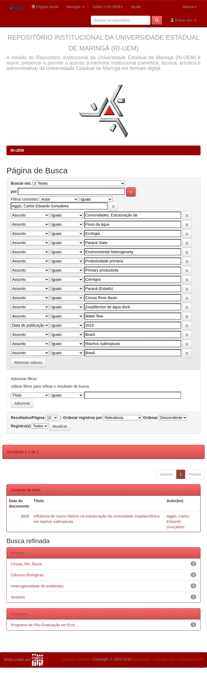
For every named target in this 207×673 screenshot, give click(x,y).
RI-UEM (17, 150)
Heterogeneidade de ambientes (37, 586)
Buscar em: (21, 183)
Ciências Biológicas (27, 575)
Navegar (76, 7)
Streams (18, 597)
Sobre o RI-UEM (107, 7)
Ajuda (136, 7)
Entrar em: (183, 20)
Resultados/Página (27, 417)
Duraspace (142, 659)
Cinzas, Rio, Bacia (26, 564)
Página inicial (44, 6)
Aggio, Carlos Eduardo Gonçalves (178, 521)
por (14, 191)
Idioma (189, 7)
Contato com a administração (178, 659)
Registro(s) (21, 426)
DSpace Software (76, 659)
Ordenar (150, 417)
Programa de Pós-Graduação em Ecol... (44, 625)
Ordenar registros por (82, 417)
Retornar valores (28, 362)
